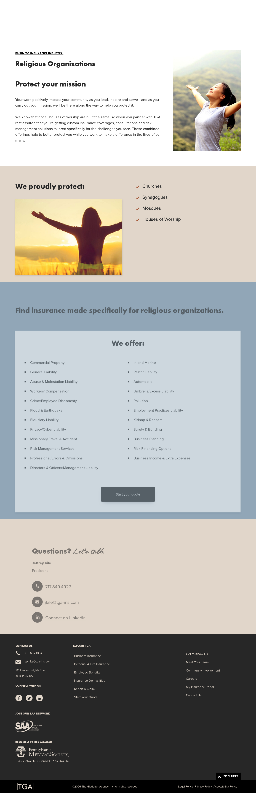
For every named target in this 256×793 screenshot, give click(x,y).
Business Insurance (87, 655)
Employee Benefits (87, 672)
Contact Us (193, 695)
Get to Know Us (197, 653)
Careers (191, 678)
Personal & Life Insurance (92, 664)
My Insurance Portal (200, 686)
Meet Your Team (197, 662)
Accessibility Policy (225, 786)
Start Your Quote (227, 21)
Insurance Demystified (89, 680)
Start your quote (128, 501)
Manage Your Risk (170, 21)
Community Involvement (203, 670)
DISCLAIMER (228, 777)
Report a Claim (199, 21)
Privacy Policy (203, 786)
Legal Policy (185, 786)
